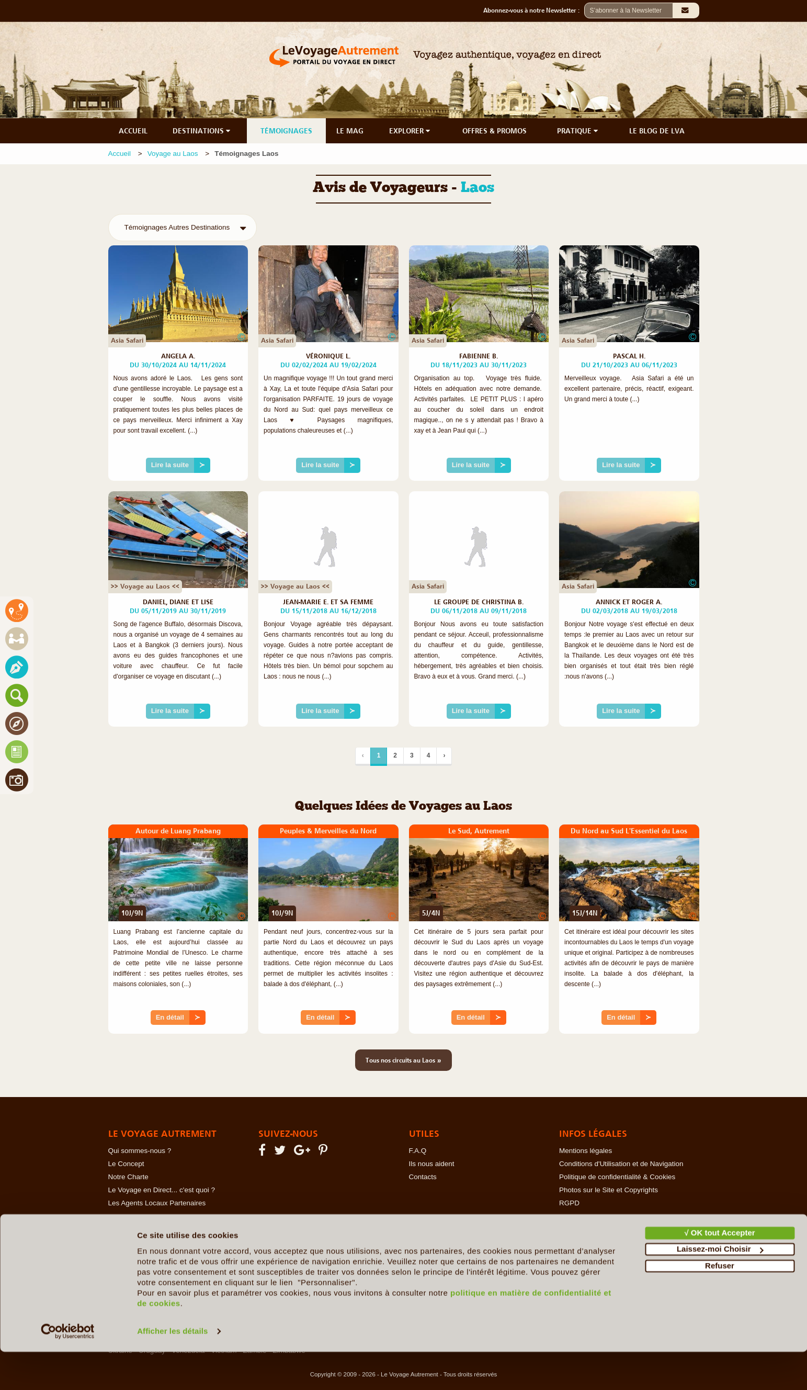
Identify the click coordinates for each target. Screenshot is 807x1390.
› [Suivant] (444, 755)
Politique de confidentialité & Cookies (617, 1177)
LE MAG (349, 131)
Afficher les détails (172, 1369)
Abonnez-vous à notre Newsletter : (533, 10)
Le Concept (126, 1164)
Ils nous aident (431, 1164)
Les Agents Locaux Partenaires (157, 1203)
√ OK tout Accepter (719, 1271)
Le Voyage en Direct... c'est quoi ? (161, 1190)
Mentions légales (585, 1151)
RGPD (569, 1203)
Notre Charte (128, 1177)
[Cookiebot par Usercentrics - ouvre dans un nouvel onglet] (67, 1369)
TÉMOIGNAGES (286, 131)
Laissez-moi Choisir (720, 1287)
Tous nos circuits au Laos (403, 1060)
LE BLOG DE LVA (657, 131)
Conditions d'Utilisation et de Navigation (621, 1164)
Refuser (719, 1303)
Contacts (423, 1177)
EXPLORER (410, 131)
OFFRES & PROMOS (494, 131)
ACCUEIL (133, 131)
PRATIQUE (578, 131)
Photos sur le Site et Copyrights (608, 1190)
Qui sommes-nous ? (140, 1151)
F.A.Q (418, 1151)
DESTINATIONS (202, 131)
